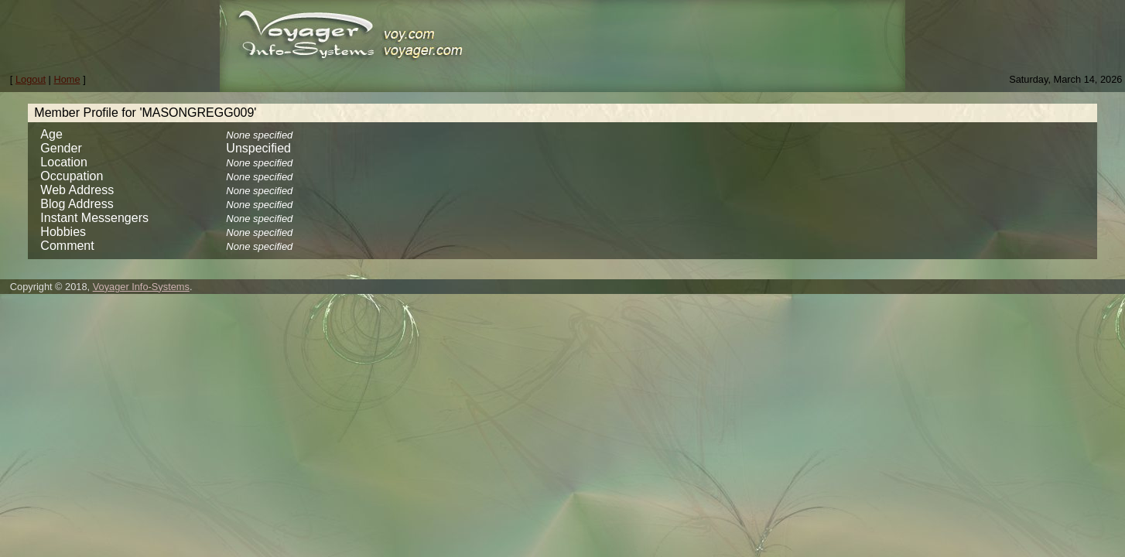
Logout (30, 79)
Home (67, 79)
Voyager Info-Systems (141, 286)
